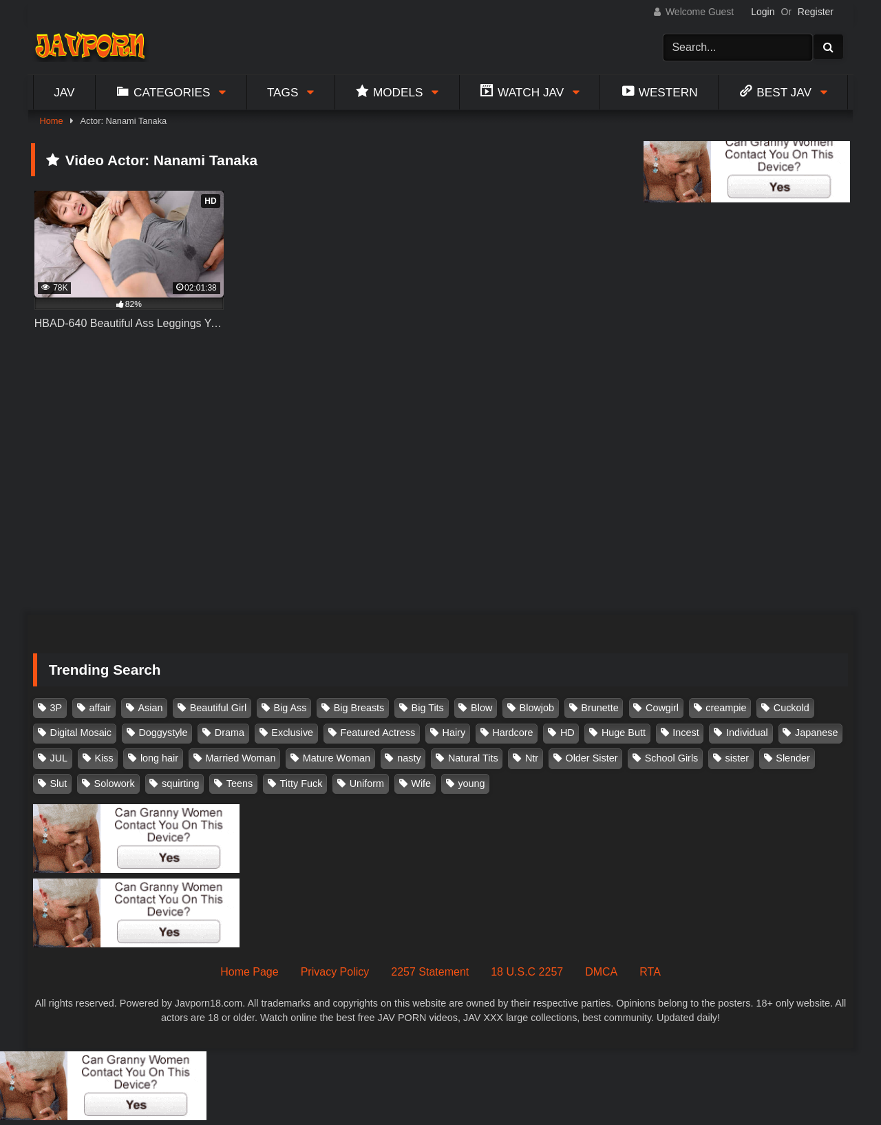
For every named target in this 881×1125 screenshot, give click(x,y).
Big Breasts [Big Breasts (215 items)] (359, 707)
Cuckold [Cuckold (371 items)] (791, 707)
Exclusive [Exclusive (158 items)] (292, 732)
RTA (650, 972)
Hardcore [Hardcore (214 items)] (512, 732)
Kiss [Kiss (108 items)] (103, 758)
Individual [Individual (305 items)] (747, 732)
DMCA (601, 972)
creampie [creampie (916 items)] (725, 707)
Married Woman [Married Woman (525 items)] (240, 758)
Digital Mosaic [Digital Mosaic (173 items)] (81, 732)
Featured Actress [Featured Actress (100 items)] (377, 732)
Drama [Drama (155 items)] (229, 732)
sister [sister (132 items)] (737, 758)
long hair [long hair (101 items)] (159, 758)
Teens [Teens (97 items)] (239, 783)
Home (51, 121)
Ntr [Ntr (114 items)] (531, 758)
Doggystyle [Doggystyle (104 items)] (162, 732)
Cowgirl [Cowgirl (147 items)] (662, 707)
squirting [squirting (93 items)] (180, 783)
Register (816, 11)
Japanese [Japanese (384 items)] (816, 732)
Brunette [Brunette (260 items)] (599, 707)
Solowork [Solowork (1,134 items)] (114, 783)
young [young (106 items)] (471, 783)
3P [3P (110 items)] (56, 707)
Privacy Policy (335, 972)
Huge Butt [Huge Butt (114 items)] (624, 732)
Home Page (249, 972)
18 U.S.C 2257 (527, 972)
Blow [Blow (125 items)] (481, 707)
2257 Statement (430, 972)
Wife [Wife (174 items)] (421, 783)
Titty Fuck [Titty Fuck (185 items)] (301, 783)
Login (762, 11)
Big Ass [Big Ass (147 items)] (289, 707)
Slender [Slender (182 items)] (793, 758)
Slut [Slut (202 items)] (58, 783)
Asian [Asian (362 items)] (150, 707)
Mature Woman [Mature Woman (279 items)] (336, 758)
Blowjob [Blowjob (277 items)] (537, 707)
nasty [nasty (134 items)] (409, 758)
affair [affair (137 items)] (100, 707)
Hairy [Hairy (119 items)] (454, 732)
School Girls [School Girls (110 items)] (672, 758)
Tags (283, 92)
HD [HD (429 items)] (567, 732)
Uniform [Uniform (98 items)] (367, 783)
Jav (64, 92)
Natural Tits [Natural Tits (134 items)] (473, 758)
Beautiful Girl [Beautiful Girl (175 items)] (218, 707)
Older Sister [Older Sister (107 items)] (591, 758)
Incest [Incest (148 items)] (685, 732)
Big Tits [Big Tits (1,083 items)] (428, 707)
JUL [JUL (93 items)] (59, 758)
